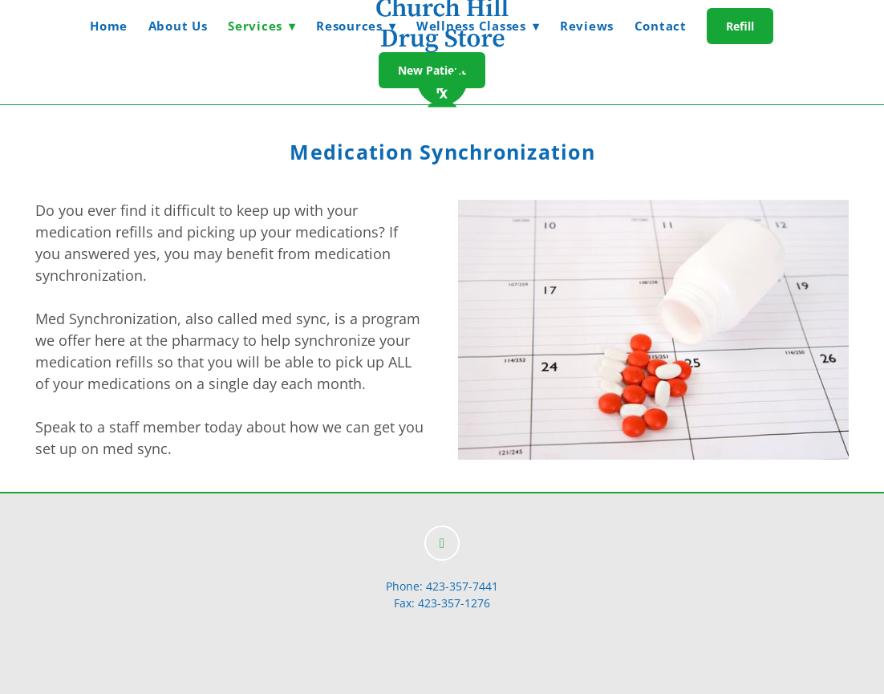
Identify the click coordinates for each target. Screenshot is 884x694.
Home (109, 25)
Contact (661, 25)
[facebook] (442, 543)
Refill (740, 26)
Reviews (587, 25)
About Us (178, 25)
